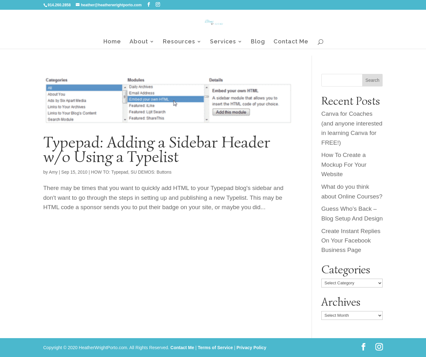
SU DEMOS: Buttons (151, 172)
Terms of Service (215, 347)
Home (112, 42)
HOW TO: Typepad (109, 172)
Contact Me (291, 42)
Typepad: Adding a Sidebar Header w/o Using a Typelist (156, 149)
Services (223, 42)
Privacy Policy (251, 347)
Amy (53, 172)
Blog (258, 42)
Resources (179, 42)
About (139, 42)
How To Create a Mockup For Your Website (344, 164)
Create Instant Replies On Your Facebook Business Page (350, 241)
